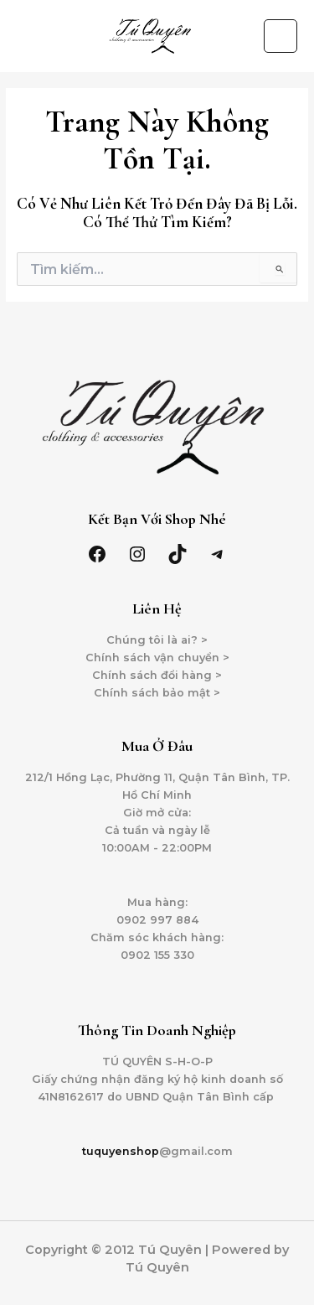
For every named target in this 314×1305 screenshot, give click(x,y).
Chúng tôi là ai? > (157, 640)
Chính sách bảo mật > (157, 692)
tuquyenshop (120, 1151)
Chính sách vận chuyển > (157, 657)
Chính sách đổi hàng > (157, 675)
